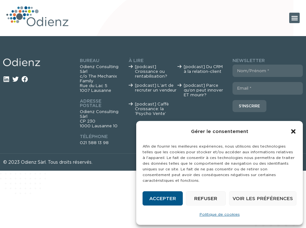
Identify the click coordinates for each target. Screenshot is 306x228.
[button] (293, 131)
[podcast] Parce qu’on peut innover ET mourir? (203, 90)
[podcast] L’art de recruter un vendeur (155, 87)
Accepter (162, 198)
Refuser (205, 198)
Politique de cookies (220, 214)
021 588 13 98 (94, 142)
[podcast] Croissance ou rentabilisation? (151, 71)
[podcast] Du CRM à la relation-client (203, 69)
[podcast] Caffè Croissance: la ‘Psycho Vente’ (152, 109)
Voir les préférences (263, 198)
